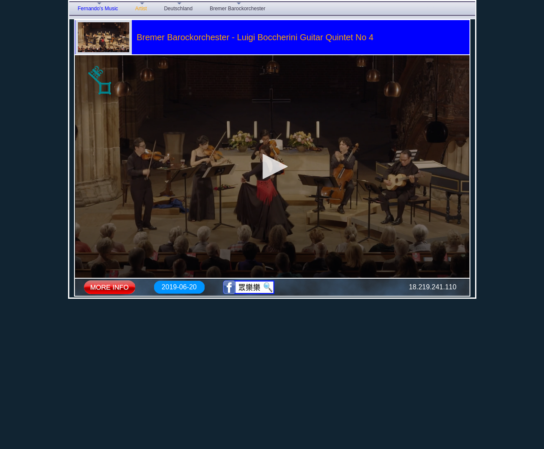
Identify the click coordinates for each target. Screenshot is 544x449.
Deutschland (178, 9)
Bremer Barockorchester (237, 9)
